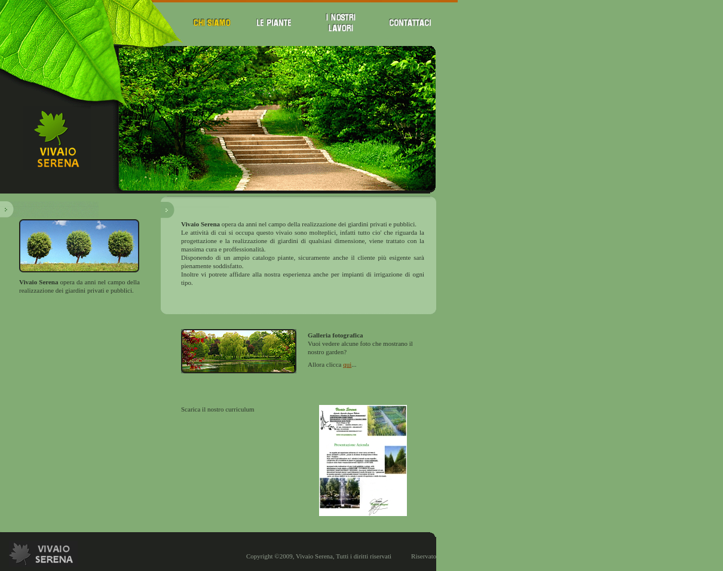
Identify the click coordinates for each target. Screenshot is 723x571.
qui (347, 362)
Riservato (423, 549)
